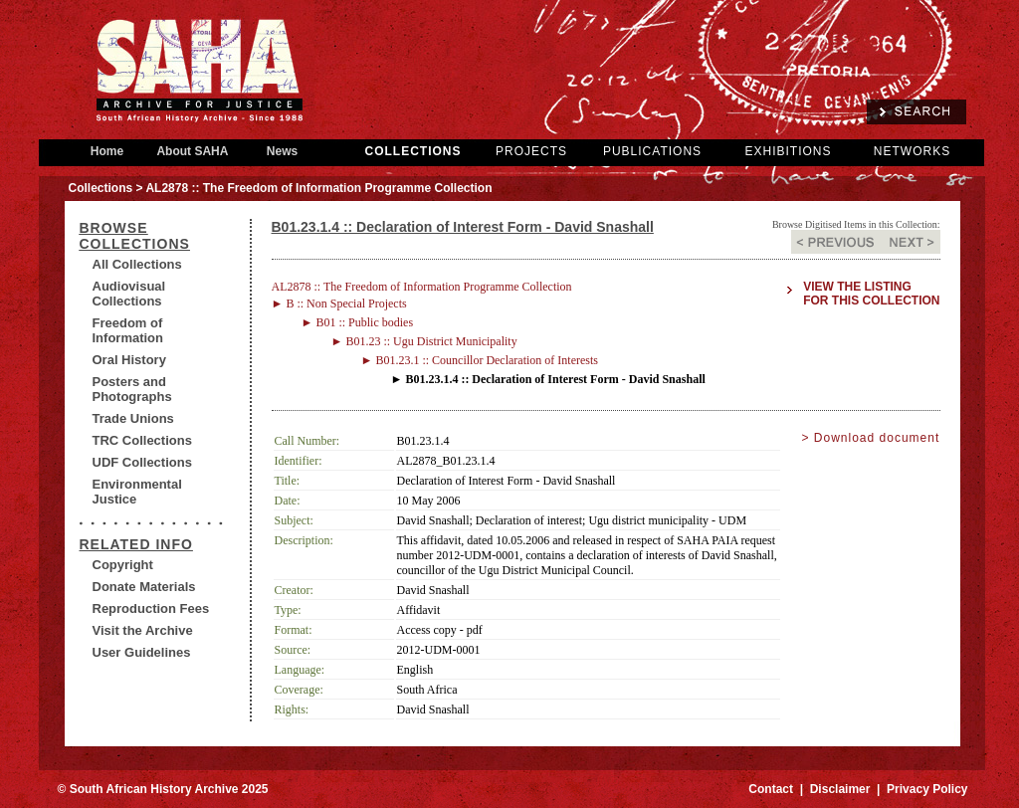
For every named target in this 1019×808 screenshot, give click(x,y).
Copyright (123, 564)
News (283, 151)
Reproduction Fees (151, 608)
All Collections (137, 264)
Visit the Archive (143, 630)
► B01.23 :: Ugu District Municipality (424, 341)
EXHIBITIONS (787, 151)
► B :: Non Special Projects (339, 303)
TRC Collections (142, 440)
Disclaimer (840, 789)
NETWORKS (912, 151)
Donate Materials (144, 586)
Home (107, 151)
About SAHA (193, 151)
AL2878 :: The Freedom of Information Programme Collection (422, 287)
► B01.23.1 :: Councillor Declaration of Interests (480, 360)
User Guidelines (142, 652)
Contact (770, 789)
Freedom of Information (128, 330)
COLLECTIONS (413, 151)
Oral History (129, 359)
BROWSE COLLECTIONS (135, 236)
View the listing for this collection (871, 293)
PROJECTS (531, 151)
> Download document (871, 438)
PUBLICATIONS (652, 151)
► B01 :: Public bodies (358, 322)
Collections (101, 188)
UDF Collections (142, 462)
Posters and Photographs (132, 389)
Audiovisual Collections (129, 293)
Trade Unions (133, 418)
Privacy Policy (927, 789)
